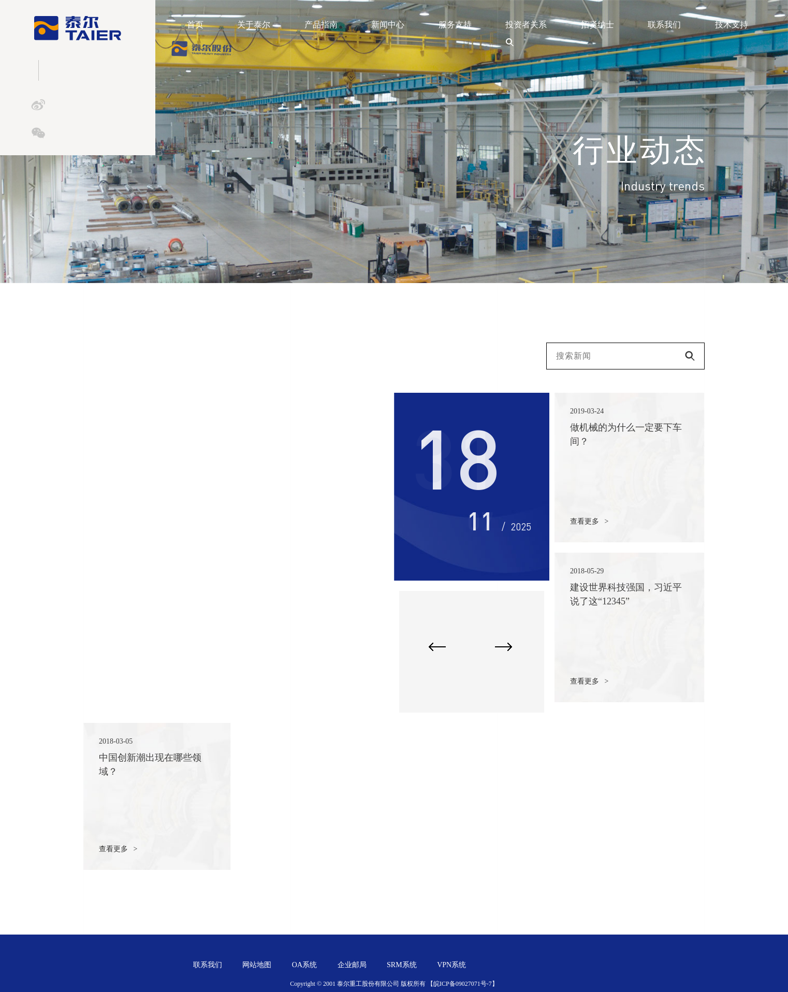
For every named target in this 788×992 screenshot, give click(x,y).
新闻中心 (387, 24)
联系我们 (664, 24)
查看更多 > (589, 521)
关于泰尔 (253, 24)
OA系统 (304, 965)
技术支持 (731, 24)
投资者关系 (526, 24)
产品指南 (321, 24)
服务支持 (455, 24)
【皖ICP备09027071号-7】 (462, 983)
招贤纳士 (597, 24)
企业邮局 (352, 965)
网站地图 (256, 965)
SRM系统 (402, 965)
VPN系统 (451, 965)
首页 (195, 24)
